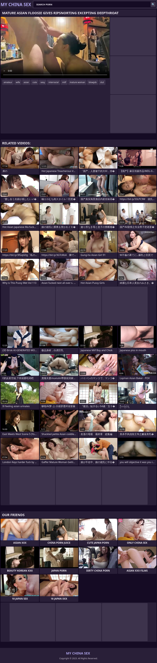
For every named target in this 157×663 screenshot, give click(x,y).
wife (18, 82)
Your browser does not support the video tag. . (55, 47)
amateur (8, 82)
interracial (53, 82)
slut (102, 82)
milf (64, 82)
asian (26, 82)
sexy (43, 82)
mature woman (77, 82)
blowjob (93, 82)
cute (35, 82)
